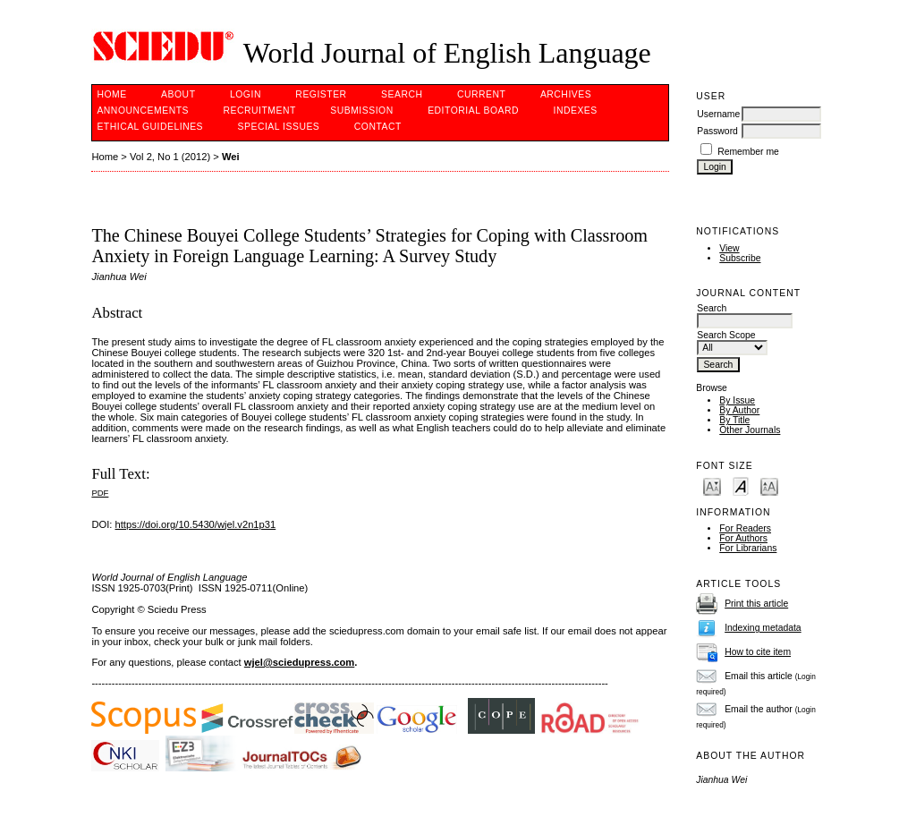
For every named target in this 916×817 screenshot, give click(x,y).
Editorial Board (473, 110)
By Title (734, 420)
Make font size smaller (712, 485)
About (178, 94)
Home (111, 94)
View (729, 248)
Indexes (576, 110)
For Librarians (747, 548)
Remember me (748, 152)
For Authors (743, 538)
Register (320, 94)
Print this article (756, 603)
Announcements (143, 110)
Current (481, 94)
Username (718, 114)
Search (401, 94)
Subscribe (739, 258)
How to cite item (758, 652)
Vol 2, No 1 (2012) (170, 156)
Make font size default (741, 485)
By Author (739, 410)
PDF (99, 493)
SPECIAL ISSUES (279, 127)
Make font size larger (769, 485)
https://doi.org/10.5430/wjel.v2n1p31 (195, 524)
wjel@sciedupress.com (299, 662)
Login (245, 94)
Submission (361, 110)
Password (717, 131)
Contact (378, 127)
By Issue (737, 400)
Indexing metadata (763, 628)
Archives (565, 94)
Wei (231, 156)
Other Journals (749, 430)
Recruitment (259, 110)
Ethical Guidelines (150, 127)
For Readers (745, 528)
